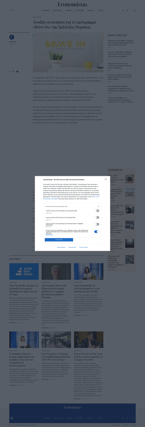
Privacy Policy (83, 247)
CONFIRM (59, 239)
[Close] (106, 180)
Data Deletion (61, 247)
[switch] (96, 210)
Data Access (72, 247)
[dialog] (72, 213)
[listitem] (72, 206)
